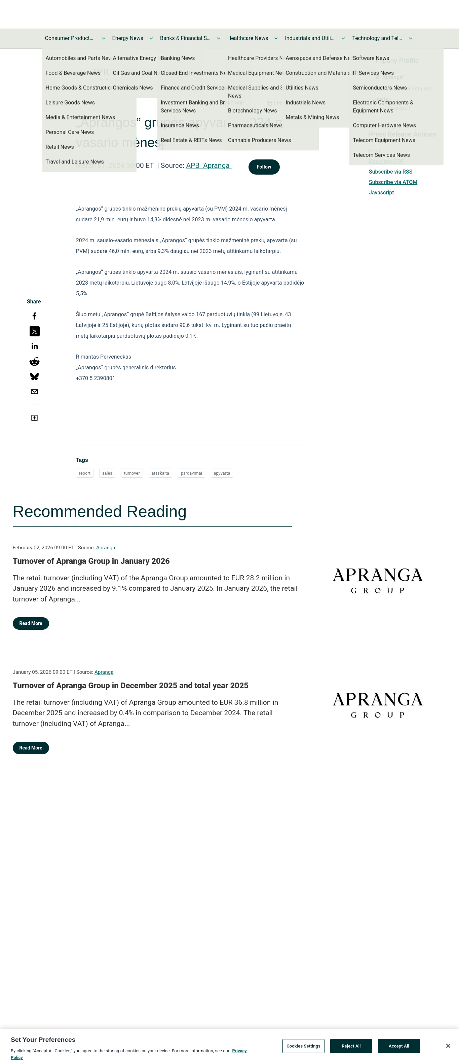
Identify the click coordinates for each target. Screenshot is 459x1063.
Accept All (399, 1049)
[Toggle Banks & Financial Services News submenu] (218, 38)
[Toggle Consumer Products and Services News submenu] (103, 38)
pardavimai (191, 473)
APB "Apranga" (208, 165)
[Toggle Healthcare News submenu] (276, 38)
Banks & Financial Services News (185, 38)
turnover (132, 473)
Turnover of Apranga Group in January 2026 (91, 561)
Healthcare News (247, 38)
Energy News (127, 38)
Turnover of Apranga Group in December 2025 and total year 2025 (130, 685)
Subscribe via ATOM (393, 182)
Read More (31, 623)
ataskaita (160, 473)
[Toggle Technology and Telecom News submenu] (410, 38)
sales (107, 473)
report (84, 473)
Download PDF (386, 161)
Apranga (105, 548)
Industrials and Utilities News (310, 38)
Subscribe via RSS (391, 172)
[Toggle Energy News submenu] (151, 38)
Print (374, 151)
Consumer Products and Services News (70, 38)
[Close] (448, 1049)
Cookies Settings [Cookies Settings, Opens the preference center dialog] (303, 1049)
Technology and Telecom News (377, 38)
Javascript (381, 192)
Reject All (351, 1049)
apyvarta (222, 473)
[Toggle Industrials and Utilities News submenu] (343, 38)
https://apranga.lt (389, 108)
